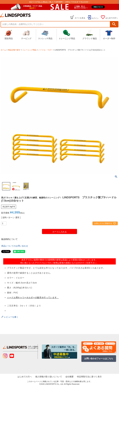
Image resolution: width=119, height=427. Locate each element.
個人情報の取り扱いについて (48, 377)
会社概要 (70, 377)
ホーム (3, 50)
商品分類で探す (14, 50)
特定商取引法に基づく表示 (90, 377)
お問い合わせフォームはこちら (98, 358)
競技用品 (9, 34)
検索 (114, 24)
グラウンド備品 (89, 34)
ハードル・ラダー (45, 50)
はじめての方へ (111, 18)
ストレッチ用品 (45, 34)
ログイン (95, 18)
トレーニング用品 (67, 34)
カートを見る (80, 18)
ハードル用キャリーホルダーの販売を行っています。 (33, 297)
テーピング (26, 34)
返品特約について (9, 239)
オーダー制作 (109, 34)
